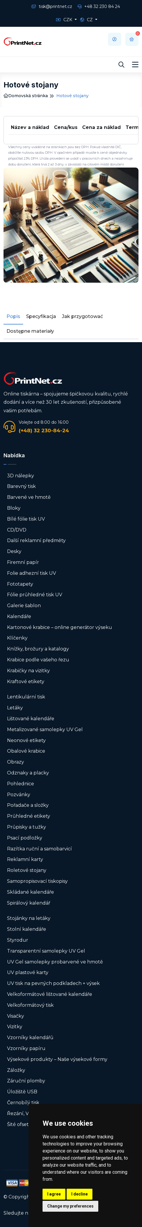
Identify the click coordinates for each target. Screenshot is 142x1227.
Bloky (14, 508)
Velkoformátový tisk (30, 1005)
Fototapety (20, 584)
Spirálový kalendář (28, 903)
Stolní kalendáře (26, 929)
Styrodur (17, 940)
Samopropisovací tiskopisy (37, 881)
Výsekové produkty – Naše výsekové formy (57, 1059)
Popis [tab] (13, 316)
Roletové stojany (26, 870)
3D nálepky (20, 475)
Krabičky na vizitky (28, 670)
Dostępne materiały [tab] (30, 331)
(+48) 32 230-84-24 (44, 430)
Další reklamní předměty (36, 540)
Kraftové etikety (25, 681)
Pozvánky (18, 794)
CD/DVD (16, 530)
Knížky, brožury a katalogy (38, 649)
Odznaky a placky (28, 773)
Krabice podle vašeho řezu (38, 660)
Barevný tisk (21, 486)
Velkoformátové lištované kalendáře (49, 994)
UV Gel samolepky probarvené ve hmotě (55, 962)
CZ (87, 19)
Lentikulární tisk (26, 697)
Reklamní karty (25, 859)
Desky (14, 551)
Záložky (16, 1070)
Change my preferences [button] (70, 1206)
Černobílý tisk (23, 1102)
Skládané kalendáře (30, 892)
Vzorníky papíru (26, 1048)
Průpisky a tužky (26, 827)
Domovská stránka (26, 95)
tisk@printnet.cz (51, 6)
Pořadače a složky (28, 805)
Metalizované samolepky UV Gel (45, 729)
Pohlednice (20, 783)
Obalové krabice (26, 751)
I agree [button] (54, 1194)
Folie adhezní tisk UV (31, 573)
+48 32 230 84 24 (98, 6)
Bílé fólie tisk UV (26, 519)
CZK (64, 19)
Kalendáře (19, 616)
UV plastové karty (27, 972)
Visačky (15, 1016)
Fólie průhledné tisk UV (34, 594)
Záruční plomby (26, 1081)
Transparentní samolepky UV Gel (46, 951)
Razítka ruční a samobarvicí (39, 849)
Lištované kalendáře (30, 718)
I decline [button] (79, 1194)
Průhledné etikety (28, 816)
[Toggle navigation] (135, 65)
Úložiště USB (22, 1091)
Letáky (15, 708)
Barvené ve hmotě (29, 497)
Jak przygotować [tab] (82, 316)
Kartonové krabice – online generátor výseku (59, 627)
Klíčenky (17, 638)
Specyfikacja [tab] (41, 316)
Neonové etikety (26, 740)
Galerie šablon (24, 605)
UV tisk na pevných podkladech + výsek (53, 983)
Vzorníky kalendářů (30, 1037)
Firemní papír (23, 562)
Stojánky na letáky (28, 918)
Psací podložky (24, 838)
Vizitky (14, 1026)
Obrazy (15, 762)
